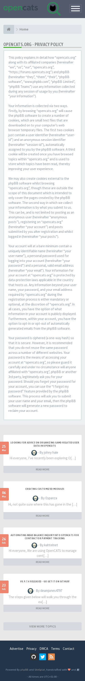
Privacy (31, 648)
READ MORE (42, 469)
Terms (55, 648)
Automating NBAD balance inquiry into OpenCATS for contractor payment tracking (45, 537)
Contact (68, 648)
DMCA (43, 648)
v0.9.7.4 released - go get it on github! (45, 581)
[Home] (8, 29)
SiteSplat (39, 669)
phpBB (24, 669)
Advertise (16, 648)
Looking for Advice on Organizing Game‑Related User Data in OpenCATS (44, 444)
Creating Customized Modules (44, 488)
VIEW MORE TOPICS (42, 626)
